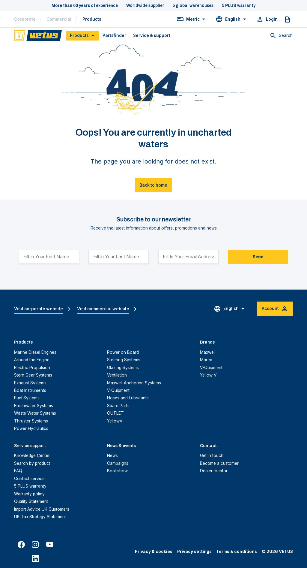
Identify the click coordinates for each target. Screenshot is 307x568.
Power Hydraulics (31, 428)
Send (258, 256)
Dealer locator (214, 470)
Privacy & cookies (153, 551)
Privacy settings (194, 551)
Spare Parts (118, 405)
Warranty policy (29, 493)
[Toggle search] (281, 35)
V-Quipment (118, 390)
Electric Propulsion (32, 367)
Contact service (29, 478)
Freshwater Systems (33, 405)
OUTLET (115, 413)
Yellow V (208, 375)
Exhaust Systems (30, 382)
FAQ (18, 470)
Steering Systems (123, 359)
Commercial (58, 19)
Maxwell (208, 352)
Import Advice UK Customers (41, 509)
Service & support (151, 35)
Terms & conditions (236, 551)
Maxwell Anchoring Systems (134, 382)
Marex (206, 359)
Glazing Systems (123, 367)
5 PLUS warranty (30, 486)
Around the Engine (31, 359)
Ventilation (117, 375)
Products (91, 19)
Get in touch (211, 455)
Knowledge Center (32, 455)
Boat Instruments (30, 390)
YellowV (114, 421)
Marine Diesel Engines (35, 352)
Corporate (25, 19)
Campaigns (117, 463)
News (112, 455)
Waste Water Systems (35, 413)
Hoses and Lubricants (128, 397)
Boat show (117, 470)
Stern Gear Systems (33, 375)
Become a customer (219, 463)
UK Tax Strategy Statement (40, 516)
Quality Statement (31, 501)
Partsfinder (114, 35)
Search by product (32, 463)
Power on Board (123, 352)
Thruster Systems (31, 421)
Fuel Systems (27, 397)
